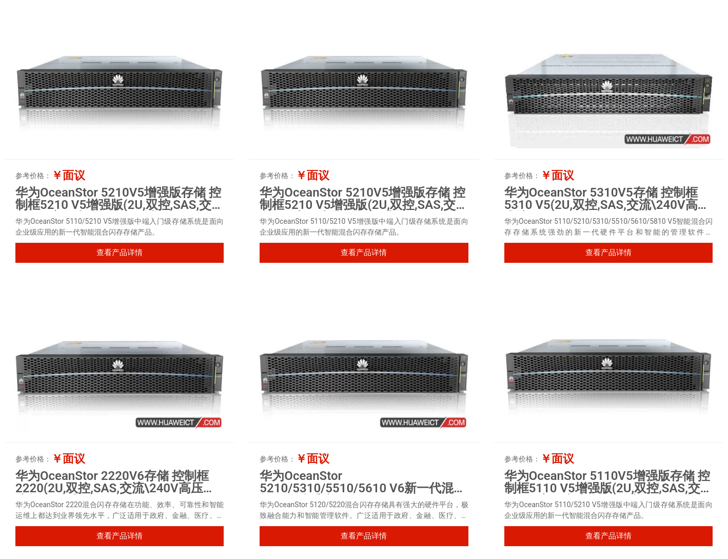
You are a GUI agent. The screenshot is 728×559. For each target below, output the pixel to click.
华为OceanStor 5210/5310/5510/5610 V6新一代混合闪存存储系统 (363, 488)
